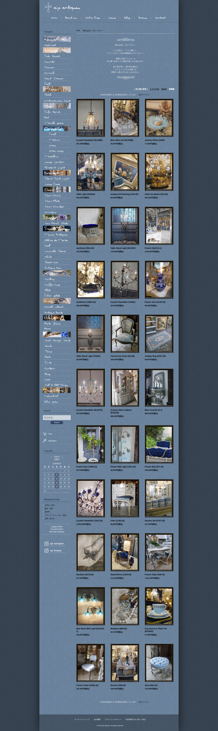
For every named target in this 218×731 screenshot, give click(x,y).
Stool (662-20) (151, 685)
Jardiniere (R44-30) (85, 248)
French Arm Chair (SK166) (123, 356)
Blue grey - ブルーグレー (93, 31)
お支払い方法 (50, 505)
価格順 (164, 89)
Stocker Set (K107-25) (155, 521)
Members (50, 440)
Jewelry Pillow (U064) (155, 140)
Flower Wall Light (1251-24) (123, 467)
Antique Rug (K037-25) (155, 356)
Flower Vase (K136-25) (155, 302)
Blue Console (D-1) (153, 410)
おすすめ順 (154, 89)
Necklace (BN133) (119, 628)
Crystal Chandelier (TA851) (123, 302)
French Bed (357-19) (154, 467)
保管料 (47, 512)
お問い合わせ (50, 519)
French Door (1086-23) (86, 467)
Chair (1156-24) (117, 521)
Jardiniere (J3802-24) (86, 302)
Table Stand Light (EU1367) (123, 248)
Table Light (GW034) (85, 194)
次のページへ (144, 95)
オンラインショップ (82, 719)
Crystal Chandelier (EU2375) (89, 410)
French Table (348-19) (155, 574)
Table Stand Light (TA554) (88, 356)
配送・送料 (49, 508)
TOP (78, 31)
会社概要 (97, 719)
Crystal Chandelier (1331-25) (89, 521)
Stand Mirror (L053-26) (121, 574)
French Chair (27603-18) (87, 685)
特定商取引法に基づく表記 (136, 719)
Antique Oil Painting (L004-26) (124, 194)
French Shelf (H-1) (153, 248)
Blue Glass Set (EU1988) (122, 140)
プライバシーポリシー (113, 719)
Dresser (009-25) (118, 685)
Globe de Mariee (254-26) (156, 194)
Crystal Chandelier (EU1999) (89, 140)
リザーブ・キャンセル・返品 (55, 515)
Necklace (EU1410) (85, 574)
